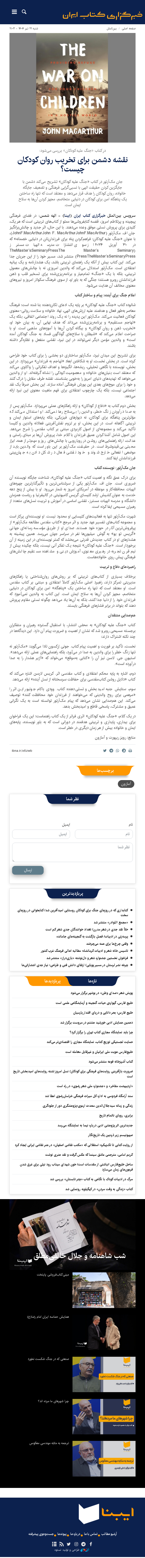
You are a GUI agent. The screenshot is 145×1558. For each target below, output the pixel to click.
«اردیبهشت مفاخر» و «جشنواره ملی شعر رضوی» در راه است (95, 1086)
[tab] (92, 981)
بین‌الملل (112, 28)
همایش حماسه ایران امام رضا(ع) (48, 1316)
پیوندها (60, 1534)
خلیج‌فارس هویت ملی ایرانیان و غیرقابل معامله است (99, 1052)
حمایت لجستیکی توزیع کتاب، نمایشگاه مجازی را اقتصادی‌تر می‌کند (90, 1042)
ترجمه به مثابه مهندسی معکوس (49, 1443)
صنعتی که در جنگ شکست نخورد (48, 1359)
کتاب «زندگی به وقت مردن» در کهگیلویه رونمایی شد (99, 1189)
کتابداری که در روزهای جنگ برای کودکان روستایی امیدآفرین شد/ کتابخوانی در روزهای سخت (72, 913)
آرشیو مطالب (114, 1534)
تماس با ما (93, 1534)
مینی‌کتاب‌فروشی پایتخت (53, 1274)
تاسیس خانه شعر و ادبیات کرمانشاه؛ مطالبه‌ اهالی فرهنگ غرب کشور (84, 950)
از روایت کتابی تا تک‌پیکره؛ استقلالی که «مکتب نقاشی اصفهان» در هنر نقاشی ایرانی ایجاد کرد (74, 1145)
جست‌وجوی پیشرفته (36, 1534)
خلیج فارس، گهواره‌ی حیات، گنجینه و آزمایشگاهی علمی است (94, 1003)
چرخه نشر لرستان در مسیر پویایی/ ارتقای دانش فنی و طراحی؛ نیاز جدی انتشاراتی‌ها (75, 965)
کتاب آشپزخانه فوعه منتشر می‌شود (111, 1061)
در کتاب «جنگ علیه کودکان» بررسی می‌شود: (72, 150)
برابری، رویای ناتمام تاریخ (116, 1115)
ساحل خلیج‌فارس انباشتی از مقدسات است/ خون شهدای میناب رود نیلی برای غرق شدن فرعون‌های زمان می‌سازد (76, 1167)
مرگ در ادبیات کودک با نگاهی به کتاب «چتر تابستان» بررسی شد (91, 1179)
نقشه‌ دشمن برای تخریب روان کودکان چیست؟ (72, 164)
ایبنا (103, 16)
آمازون (126, 784)
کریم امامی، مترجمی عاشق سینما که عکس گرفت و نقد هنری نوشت (89, 1154)
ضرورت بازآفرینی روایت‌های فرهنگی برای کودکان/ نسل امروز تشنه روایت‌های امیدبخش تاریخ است (73, 1074)
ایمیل (66, 825)
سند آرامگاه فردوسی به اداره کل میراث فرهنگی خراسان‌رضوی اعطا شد (89, 1096)
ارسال (28, 870)
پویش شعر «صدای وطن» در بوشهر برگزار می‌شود (102, 993)
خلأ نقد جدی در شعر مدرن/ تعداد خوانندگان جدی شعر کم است (87, 929)
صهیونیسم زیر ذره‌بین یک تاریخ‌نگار (110, 1135)
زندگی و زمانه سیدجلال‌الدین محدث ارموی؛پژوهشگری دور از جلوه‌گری (88, 1105)
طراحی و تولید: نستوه (72, 1551)
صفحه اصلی (129, 28)
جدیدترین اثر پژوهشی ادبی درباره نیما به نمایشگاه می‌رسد (95, 1125)
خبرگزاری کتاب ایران (89, 215)
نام (131, 825)
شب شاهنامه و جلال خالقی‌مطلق (80, 1256)
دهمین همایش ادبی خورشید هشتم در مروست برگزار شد (96, 1022)
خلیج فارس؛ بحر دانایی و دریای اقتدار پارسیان (103, 1012)
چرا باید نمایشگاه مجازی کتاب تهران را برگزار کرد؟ (101, 1032)
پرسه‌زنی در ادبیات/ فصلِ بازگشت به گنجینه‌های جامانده (92, 936)
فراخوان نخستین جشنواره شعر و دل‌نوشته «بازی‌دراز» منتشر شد (87, 958)
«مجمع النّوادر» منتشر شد (111, 922)
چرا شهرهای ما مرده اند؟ (53, 1401)
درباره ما (76, 1534)
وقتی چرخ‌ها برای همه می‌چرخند (107, 943)
